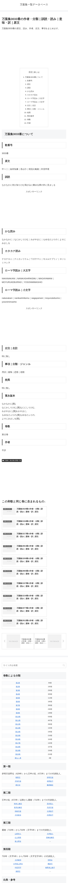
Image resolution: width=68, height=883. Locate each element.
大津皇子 (50, 767)
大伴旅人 (50, 789)
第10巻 (17, 672)
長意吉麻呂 (18, 763)
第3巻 (18, 646)
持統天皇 (18, 767)
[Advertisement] (34, 49)
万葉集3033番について (33, 77)
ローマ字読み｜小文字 (36, 103)
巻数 (28, 122)
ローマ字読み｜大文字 (36, 99)
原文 (28, 85)
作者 (28, 125)
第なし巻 (18, 714)
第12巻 (17, 680)
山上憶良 (18, 793)
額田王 (18, 733)
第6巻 (18, 657)
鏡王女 (18, 741)
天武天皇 (50, 763)
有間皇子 (50, 737)
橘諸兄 (50, 819)
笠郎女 (50, 816)
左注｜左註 (31, 107)
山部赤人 (18, 789)
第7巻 (18, 661)
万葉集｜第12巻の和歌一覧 (12, 463)
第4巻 (18, 650)
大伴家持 (18, 816)
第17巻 (17, 699)
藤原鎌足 (50, 741)
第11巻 (17, 676)
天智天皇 (18, 737)
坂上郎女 (18, 797)
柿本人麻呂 (18, 759)
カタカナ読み (32, 96)
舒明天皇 (50, 733)
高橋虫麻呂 (50, 793)
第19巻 (17, 706)
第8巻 (18, 665)
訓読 (28, 88)
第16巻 (17, 695)
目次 (31, 72)
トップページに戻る (17, 876)
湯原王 (18, 827)
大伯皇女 (18, 771)
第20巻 (17, 710)
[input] (34, 621)
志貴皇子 (50, 771)
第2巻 (18, 642)
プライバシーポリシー (51, 876)
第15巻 (17, 691)
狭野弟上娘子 (50, 823)
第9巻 (18, 669)
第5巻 (18, 654)
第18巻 (17, 702)
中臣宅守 (18, 823)
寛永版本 (30, 118)
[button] (64, 621)
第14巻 (17, 687)
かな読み (30, 92)
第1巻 (18, 639)
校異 (28, 114)
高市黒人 (50, 759)
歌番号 (29, 81)
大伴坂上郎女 (18, 819)
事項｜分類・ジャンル (36, 110)
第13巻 (17, 684)
